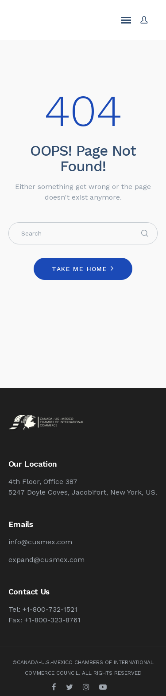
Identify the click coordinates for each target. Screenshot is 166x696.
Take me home (79, 268)
